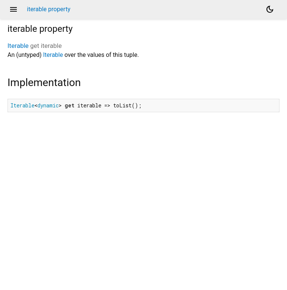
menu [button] (13, 9)
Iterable (18, 45)
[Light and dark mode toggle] (270, 9)
